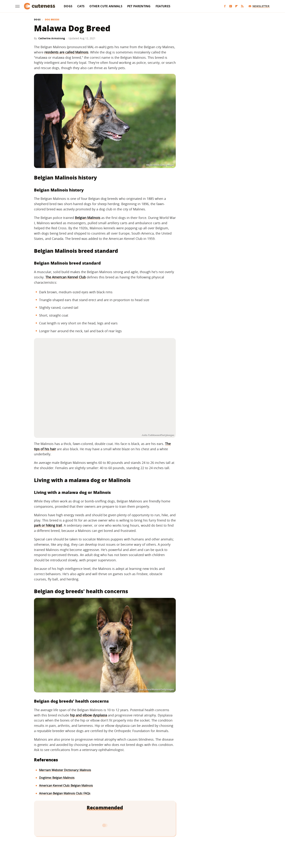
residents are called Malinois (66, 52)
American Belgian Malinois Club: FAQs (64, 793)
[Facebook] (224, 6)
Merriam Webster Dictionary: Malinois (65, 770)
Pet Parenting (139, 6)
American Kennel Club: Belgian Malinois (66, 786)
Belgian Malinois (87, 217)
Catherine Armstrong (51, 38)
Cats (81, 6)
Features (163, 6)
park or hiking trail (48, 525)
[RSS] (242, 6)
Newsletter (259, 6)
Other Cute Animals (105, 6)
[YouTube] (230, 6)
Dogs (68, 6)
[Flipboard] (236, 6)
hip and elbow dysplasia (88, 715)
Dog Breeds (52, 20)
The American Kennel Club (65, 277)
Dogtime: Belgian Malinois (57, 778)
